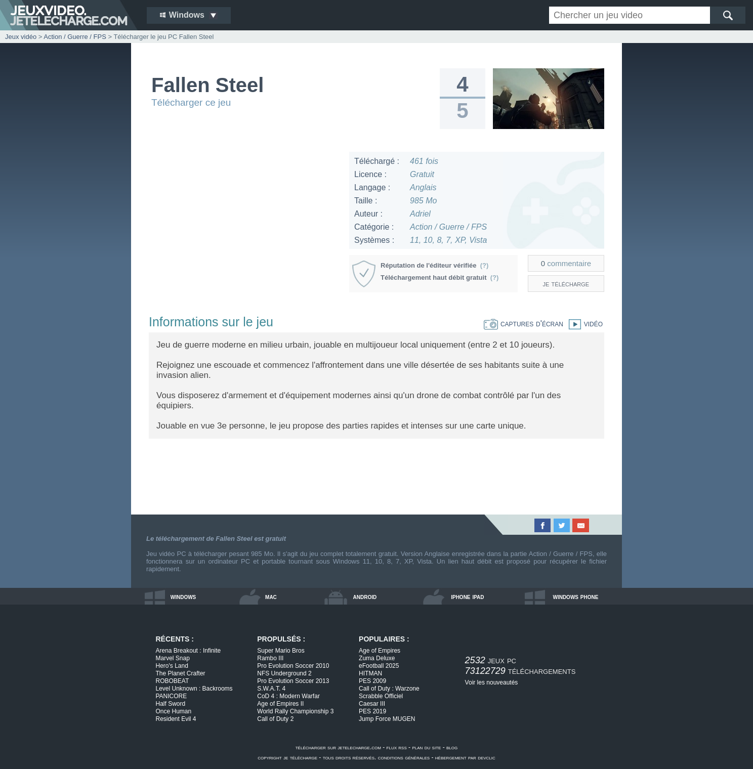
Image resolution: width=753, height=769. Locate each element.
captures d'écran (523, 323)
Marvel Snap (173, 658)
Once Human (174, 711)
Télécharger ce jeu (191, 102)
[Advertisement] (244, 222)
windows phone (575, 596)
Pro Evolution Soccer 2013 (293, 681)
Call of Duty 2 (275, 718)
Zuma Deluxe (377, 658)
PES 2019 (372, 711)
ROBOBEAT (172, 681)
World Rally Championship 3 (295, 711)
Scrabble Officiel (381, 696)
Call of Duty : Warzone (389, 688)
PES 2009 (372, 681)
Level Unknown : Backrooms (194, 688)
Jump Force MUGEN (387, 718)
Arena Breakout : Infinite (188, 650)
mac (271, 596)
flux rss (397, 747)
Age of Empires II (280, 703)
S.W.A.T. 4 (271, 688)
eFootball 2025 (379, 665)
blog (451, 747)
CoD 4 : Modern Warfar (288, 696)
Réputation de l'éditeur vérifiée (434, 265)
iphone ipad (467, 596)
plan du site (426, 747)
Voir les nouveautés (491, 682)
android (365, 596)
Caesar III (372, 703)
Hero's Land (172, 665)
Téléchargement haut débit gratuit (439, 277)
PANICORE (171, 696)
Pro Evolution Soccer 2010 (293, 665)
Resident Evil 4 (176, 718)
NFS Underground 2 (284, 673)
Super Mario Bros (280, 650)
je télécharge (566, 283)
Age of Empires (379, 650)
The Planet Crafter (180, 673)
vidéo (583, 323)
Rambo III (270, 658)
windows (183, 596)
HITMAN (370, 673)
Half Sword (171, 703)
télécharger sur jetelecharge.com (338, 747)
